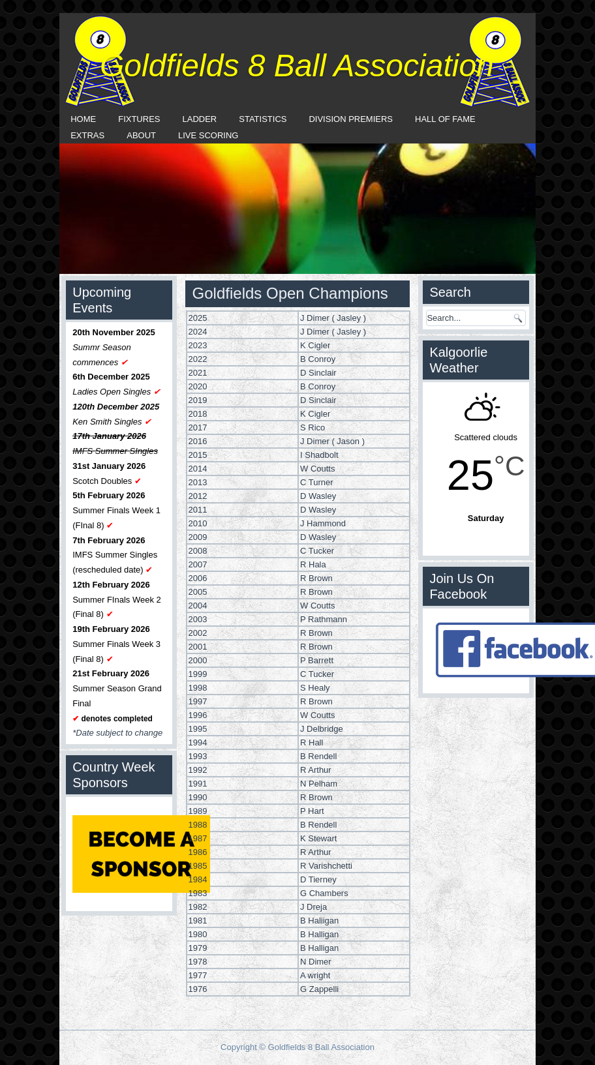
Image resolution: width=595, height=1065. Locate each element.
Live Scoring (208, 135)
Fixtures (139, 119)
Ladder (200, 119)
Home (83, 119)
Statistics (262, 119)
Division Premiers (351, 119)
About (141, 135)
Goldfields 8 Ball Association (297, 65)
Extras (87, 135)
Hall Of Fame (445, 119)
